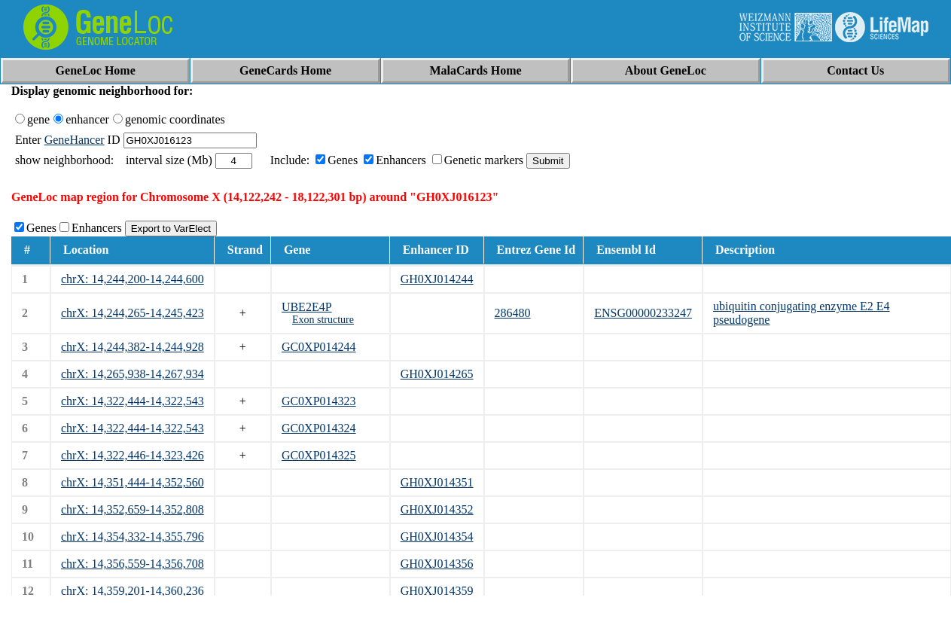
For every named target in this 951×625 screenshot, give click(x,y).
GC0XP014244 (319, 346)
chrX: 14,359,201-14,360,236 (132, 590)
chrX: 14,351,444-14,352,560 (132, 482)
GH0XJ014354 (437, 536)
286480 (513, 312)
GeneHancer (74, 139)
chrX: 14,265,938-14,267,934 (132, 373)
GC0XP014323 (319, 401)
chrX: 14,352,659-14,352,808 (132, 509)
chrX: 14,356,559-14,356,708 (132, 563)
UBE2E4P (307, 306)
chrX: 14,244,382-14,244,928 (132, 346)
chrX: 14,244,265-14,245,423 (132, 312)
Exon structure (323, 319)
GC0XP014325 (319, 455)
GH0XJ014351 (437, 482)
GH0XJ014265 (437, 373)
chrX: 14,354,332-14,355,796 (132, 536)
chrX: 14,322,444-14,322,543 (132, 401)
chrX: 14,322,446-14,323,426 (132, 455)
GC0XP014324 (319, 428)
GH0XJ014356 (437, 563)
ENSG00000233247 (643, 312)
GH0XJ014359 (437, 590)
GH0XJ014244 (437, 279)
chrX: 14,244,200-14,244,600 (132, 279)
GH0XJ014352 (437, 509)
